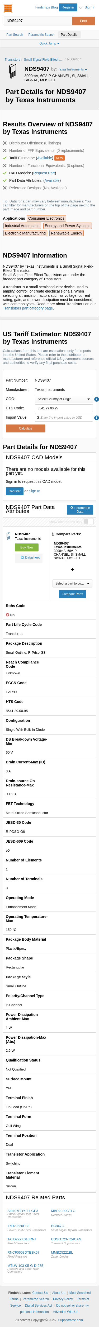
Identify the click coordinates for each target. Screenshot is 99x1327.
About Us (58, 1293)
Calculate (25, 428)
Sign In (90, 7)
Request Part (44, 173)
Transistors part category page (28, 308)
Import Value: (16, 417)
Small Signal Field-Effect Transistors (43, 59)
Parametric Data (80, 510)
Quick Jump (49, 43)
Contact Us (40, 1293)
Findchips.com (8, 8)
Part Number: (17, 380)
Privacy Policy (63, 1299)
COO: (10, 399)
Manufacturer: (17, 389)
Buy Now (26, 547)
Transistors (12, 59)
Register (68, 7)
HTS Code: (15, 408)
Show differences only (65, 522)
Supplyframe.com (70, 1320)
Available (44, 158)
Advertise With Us (65, 1312)
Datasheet (30, 558)
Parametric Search (36, 1299)
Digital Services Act (38, 1305)
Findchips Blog (46, 7)
